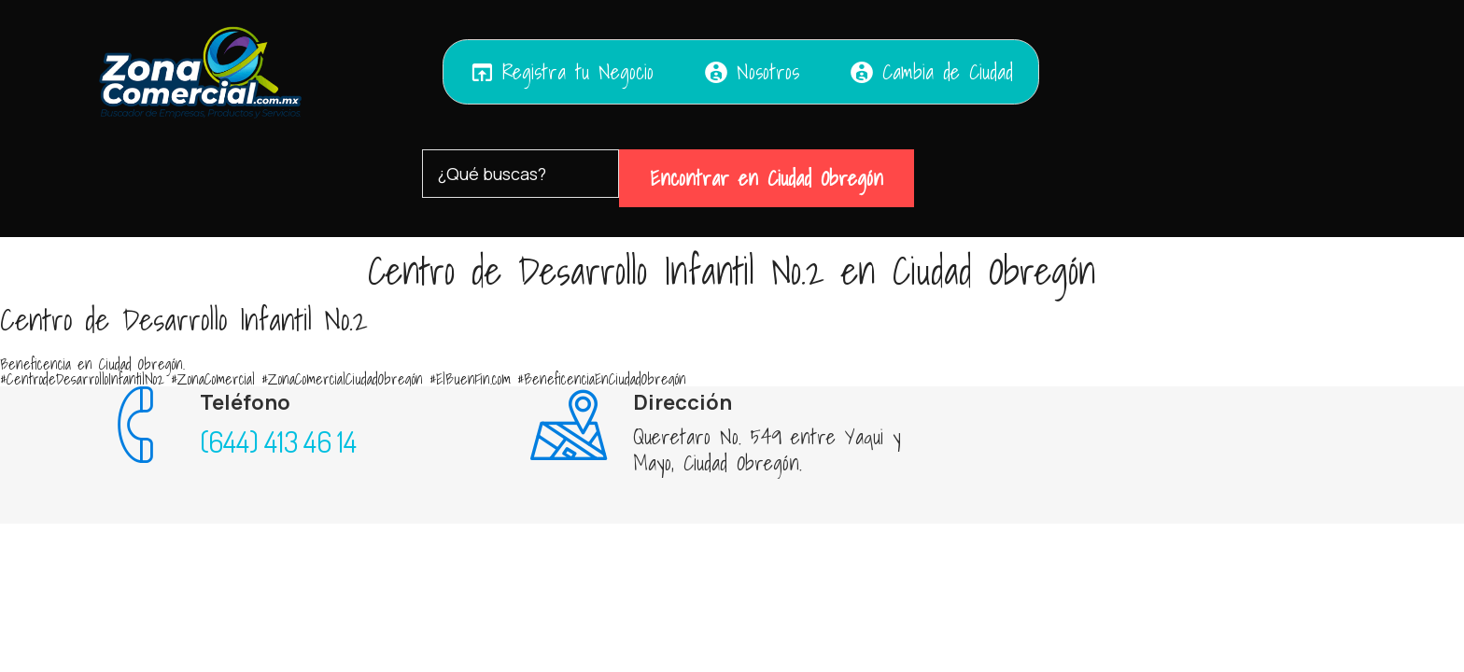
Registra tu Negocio (561, 72)
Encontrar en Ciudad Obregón (766, 178)
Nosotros (751, 72)
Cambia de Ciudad (931, 72)
